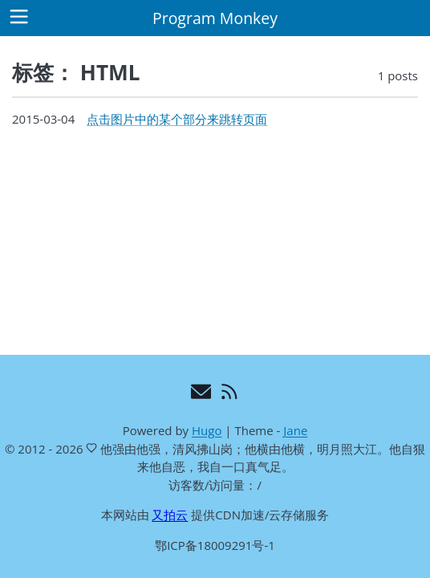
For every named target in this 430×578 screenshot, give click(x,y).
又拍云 (170, 515)
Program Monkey (215, 18)
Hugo (206, 430)
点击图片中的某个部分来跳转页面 (177, 119)
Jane (295, 430)
